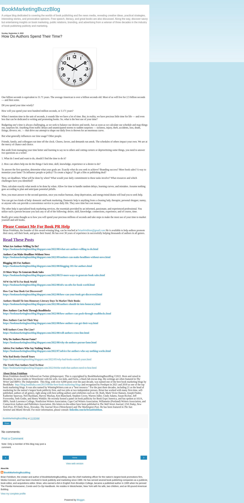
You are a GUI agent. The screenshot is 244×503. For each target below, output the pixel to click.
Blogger (80, 500)
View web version (74, 463)
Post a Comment (12, 438)
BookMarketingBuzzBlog (31, 9)
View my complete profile (13, 493)
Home (74, 458)
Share (6, 423)
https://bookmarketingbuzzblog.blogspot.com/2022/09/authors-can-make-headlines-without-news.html (56, 257)
